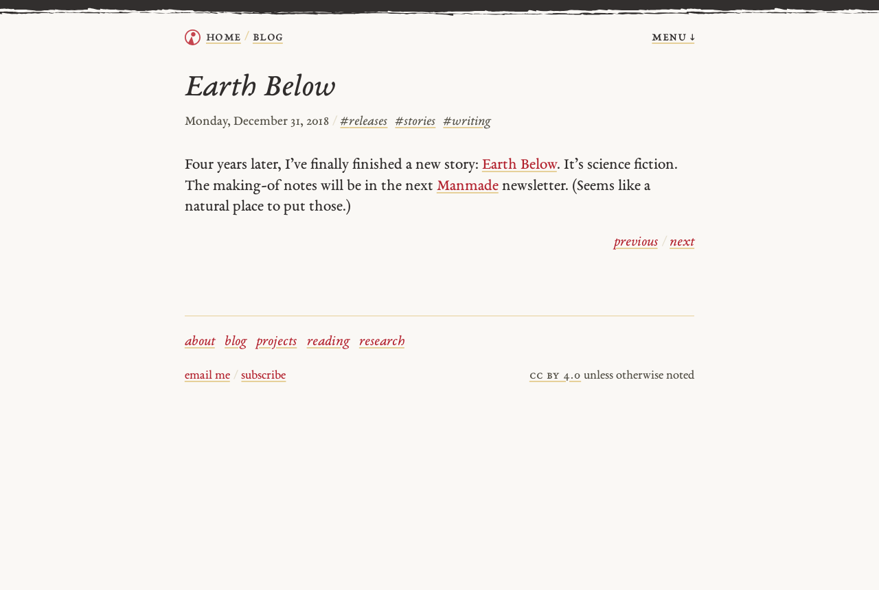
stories (415, 121)
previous (636, 242)
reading (328, 342)
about (200, 342)
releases (363, 121)
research (381, 342)
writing (467, 121)
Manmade (468, 186)
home (223, 37)
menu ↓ (673, 37)
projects (276, 342)
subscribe (263, 376)
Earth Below (519, 165)
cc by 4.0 (555, 376)
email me (207, 376)
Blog (268, 37)
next (682, 242)
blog (236, 342)
